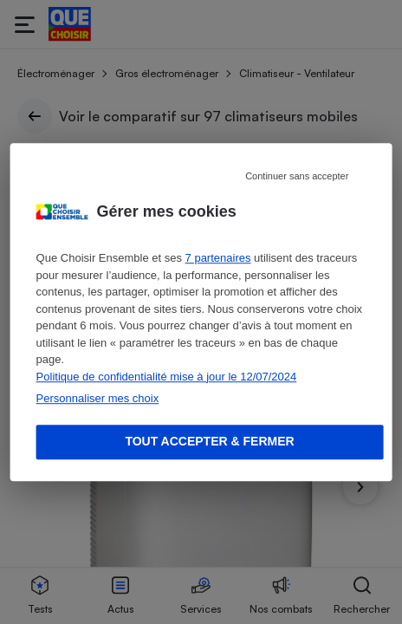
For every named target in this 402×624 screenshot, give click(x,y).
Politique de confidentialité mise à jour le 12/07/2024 (166, 376)
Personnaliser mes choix (97, 398)
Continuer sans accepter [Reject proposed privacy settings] (296, 176)
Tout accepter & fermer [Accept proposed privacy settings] (209, 441)
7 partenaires (218, 257)
